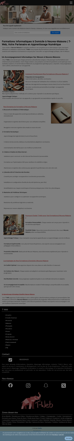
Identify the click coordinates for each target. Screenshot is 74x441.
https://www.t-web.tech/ (58, 434)
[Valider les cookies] (37, 438)
